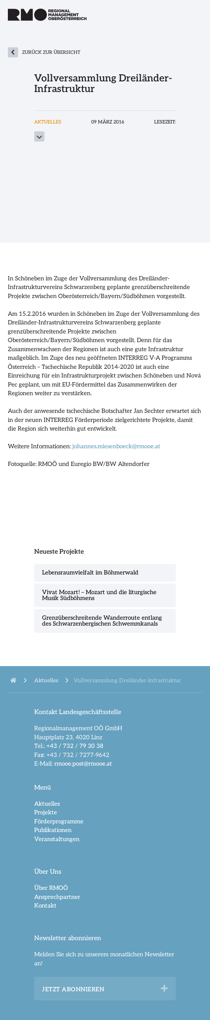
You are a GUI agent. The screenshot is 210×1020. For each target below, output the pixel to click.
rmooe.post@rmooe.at (83, 763)
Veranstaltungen (56, 839)
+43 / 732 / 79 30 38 (74, 745)
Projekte (45, 812)
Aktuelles (47, 803)
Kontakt (45, 905)
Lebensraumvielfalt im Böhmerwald (90, 572)
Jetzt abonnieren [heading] (73, 989)
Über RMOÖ (51, 887)
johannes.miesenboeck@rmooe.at (116, 446)
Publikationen (53, 830)
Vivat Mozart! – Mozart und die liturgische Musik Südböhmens (99, 595)
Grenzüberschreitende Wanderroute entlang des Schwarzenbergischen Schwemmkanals (102, 620)
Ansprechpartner (57, 896)
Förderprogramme (58, 821)
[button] (164, 988)
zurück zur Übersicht (51, 52)
